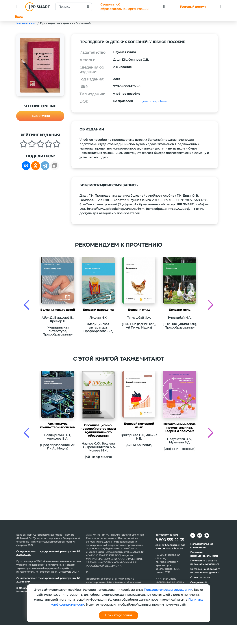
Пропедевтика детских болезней (65, 23)
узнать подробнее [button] (154, 101)
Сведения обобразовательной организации (124, 7)
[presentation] (26, 305)
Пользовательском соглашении (168, 589)
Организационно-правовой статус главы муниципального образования (98, 430)
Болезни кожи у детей (57, 309)
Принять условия (118, 615)
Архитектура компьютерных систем (57, 425)
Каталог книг (26, 23)
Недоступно (40, 116)
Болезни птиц (139, 309)
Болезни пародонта (98, 309)
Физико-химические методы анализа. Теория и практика (179, 427)
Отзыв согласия (200, 577)
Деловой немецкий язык (139, 425)
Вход (19, 16)
